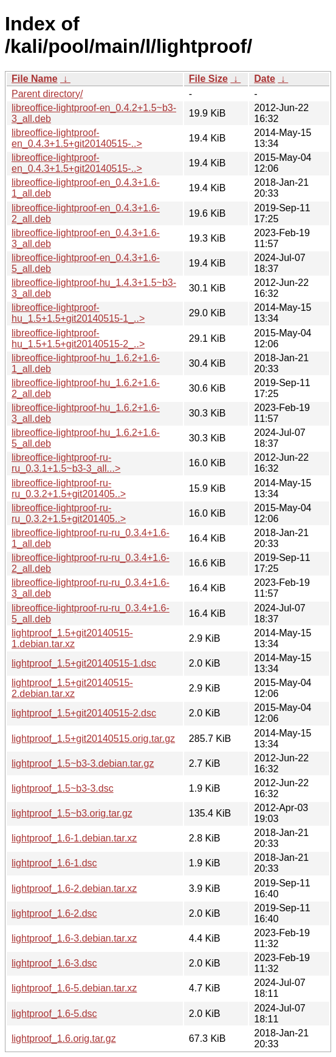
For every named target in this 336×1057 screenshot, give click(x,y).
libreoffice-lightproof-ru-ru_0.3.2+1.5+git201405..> (69, 488)
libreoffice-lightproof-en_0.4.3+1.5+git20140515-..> (77, 138)
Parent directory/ (47, 94)
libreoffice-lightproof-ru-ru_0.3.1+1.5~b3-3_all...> (66, 463)
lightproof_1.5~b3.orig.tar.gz (72, 813)
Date (264, 78)
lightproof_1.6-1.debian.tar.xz (74, 838)
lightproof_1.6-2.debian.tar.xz (74, 888)
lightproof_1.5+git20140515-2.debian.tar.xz (72, 688)
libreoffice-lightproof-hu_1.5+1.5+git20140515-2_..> (78, 338)
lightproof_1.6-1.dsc (54, 863)
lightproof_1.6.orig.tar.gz (64, 1038)
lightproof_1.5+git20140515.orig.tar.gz (93, 738)
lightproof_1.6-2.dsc (54, 913)
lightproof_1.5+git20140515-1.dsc (84, 663)
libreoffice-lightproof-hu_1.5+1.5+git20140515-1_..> (78, 313)
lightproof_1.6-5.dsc (54, 1013)
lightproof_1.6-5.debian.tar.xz (74, 988)
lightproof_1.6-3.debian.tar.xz (74, 938)
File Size (208, 78)
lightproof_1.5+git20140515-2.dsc (84, 713)
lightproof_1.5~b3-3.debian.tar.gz (83, 763)
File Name (35, 78)
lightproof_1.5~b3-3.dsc (63, 788)
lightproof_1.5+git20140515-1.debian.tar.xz (72, 638)
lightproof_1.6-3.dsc (54, 963)
